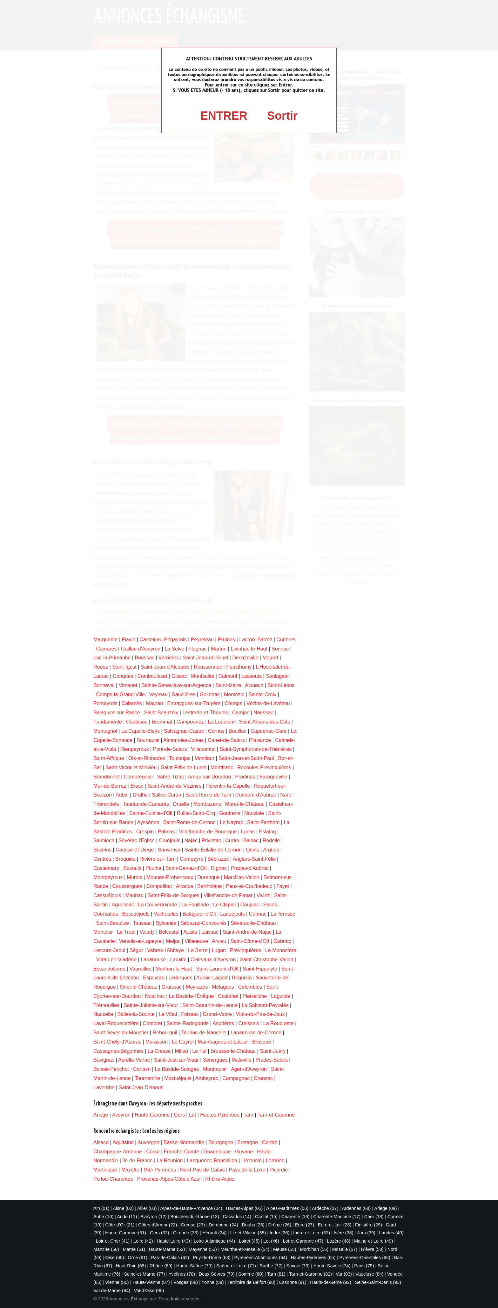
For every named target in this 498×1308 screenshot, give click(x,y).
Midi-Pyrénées (160, 1169)
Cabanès (132, 703)
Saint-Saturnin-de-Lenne (210, 1005)
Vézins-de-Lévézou (268, 703)
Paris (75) (364, 1265)
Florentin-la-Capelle (227, 786)
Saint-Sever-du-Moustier (120, 1032)
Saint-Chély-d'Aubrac (117, 1041)
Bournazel (148, 740)
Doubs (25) (253, 1224)
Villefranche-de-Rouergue (208, 831)
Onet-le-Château (138, 987)
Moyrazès (197, 987)
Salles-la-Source (135, 1014)
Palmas (166, 831)
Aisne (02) (123, 1208)
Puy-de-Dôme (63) (211, 1257)
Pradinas (245, 776)
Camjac (240, 712)
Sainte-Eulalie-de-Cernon (213, 849)
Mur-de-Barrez (109, 786)
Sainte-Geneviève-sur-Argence (176, 685)
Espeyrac (153, 977)
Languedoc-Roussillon (212, 1160)
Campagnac (236, 1078)
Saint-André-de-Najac (247, 932)
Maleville (241, 1060)
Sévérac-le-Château (253, 923)
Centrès (102, 859)
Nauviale (254, 813)
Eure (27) (304, 1224)
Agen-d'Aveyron (249, 1069)
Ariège (100, 1115)
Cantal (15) (266, 1216)
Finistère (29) (368, 1224)
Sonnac (280, 648)
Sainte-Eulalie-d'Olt (150, 813)
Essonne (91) (292, 1282)
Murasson (156, 1041)
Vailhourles (166, 914)
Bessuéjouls (135, 914)
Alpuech (254, 685)
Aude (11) (127, 1216)
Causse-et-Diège (135, 849)
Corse (153, 1151)
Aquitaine (123, 1142)
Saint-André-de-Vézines (174, 786)
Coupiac (249, 904)
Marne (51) (134, 1249)
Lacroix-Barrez (255, 639)
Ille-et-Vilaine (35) (248, 1232)
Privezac (211, 840)
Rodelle (271, 840)
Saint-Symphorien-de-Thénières (256, 749)
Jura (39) (366, 1232)
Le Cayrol (182, 1041)
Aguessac (123, 904)
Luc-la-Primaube (112, 657)
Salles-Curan (166, 794)
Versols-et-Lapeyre (140, 941)
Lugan (219, 950)
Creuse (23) (193, 1224)
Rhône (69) (161, 1265)
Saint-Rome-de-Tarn (208, 794)
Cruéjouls (169, 840)
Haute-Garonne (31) (125, 1232)
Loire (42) (143, 1241)
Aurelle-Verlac (134, 1060)
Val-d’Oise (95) (149, 1290)
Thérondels (106, 804)
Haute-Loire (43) (173, 1241)
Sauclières (184, 694)
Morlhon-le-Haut (174, 968)
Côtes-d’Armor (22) (157, 1224)
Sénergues (215, 1060)
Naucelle (103, 1014)
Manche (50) (106, 1249)
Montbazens (207, 804)
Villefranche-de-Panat (228, 895)
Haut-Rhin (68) (131, 1265)
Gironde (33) (186, 1232)
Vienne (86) (117, 1282)
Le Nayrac (231, 822)
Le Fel (199, 1051)
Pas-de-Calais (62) (170, 1257)
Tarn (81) (276, 1274)
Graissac (172, 987)
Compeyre (191, 859)
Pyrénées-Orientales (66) (364, 1257)
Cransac (263, 1078)
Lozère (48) (339, 1241)
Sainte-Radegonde (187, 1023)
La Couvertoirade (157, 904)
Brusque (261, 1041)
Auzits (190, 932)
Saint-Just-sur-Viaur (176, 1060)
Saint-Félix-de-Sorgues (173, 895)
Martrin (218, 648)
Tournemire (147, 1078)
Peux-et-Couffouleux (249, 886)
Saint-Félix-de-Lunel (183, 767)
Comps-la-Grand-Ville (120, 694)
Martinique (105, 1169)
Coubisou (137, 721)
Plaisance (260, 740)
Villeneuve (196, 941)
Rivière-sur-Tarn (157, 859)
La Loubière (221, 721)
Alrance (184, 886)
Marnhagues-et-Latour (223, 1041)
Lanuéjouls (232, 914)
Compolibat (159, 886)
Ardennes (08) (356, 1208)
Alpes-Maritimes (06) (287, 1208)
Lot (192, 1115)
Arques (271, 849)
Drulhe (140, 794)
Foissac (190, 1014)
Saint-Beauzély (161, 712)
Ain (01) (101, 1208)
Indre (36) (279, 1232)
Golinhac (210, 694)
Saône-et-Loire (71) (236, 1265)
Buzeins (102, 849)
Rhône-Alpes (220, 1179)
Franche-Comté (181, 1151)
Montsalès (202, 676)
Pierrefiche (255, 996)
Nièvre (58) (372, 1249)
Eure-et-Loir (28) (335, 1224)
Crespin (145, 831)
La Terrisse (283, 914)
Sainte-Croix (262, 694)
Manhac (134, 895)
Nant (285, 794)
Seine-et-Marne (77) (144, 1274)
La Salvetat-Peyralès (265, 1005)
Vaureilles (140, 968)
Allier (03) (147, 1208)
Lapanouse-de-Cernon (256, 1032)
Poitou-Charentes (113, 1179)
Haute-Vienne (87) (151, 1282)
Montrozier (215, 1069)
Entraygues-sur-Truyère (193, 703)
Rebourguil (164, 1032)
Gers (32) (159, 1232)
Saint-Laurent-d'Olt (217, 968)
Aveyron (121, 1115)
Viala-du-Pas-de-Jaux (260, 1014)
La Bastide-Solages (177, 1069)
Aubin (122, 794)
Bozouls (132, 868)
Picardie (278, 1169)
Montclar (103, 932)
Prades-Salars (272, 1060)
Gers (179, 1115)
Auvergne (148, 1142)
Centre (269, 1142)
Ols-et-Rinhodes (146, 758)
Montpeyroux (108, 877)
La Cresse (159, 1051)
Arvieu (219, 941)
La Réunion (170, 1160)
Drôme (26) (279, 1224)
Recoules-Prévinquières (264, 767)
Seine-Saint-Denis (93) (378, 1282)
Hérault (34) (214, 1232)
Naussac (263, 712)
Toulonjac (180, 758)
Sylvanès (166, 923)
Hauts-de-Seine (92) (330, 1282)
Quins (252, 849)
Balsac (251, 840)
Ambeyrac (206, 1078)
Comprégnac (138, 776)
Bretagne (247, 1142)
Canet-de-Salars (226, 740)
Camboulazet (152, 676)
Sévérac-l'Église (136, 840)
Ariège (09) (385, 1208)
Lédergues (180, 977)
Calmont (227, 676)
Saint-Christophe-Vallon (266, 959)
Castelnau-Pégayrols (163, 639)
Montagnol (105, 731)
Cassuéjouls (107, 895)
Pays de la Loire (247, 1169)
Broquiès (125, 859)
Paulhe (153, 868)
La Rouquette (278, 1023)
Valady (147, 932)
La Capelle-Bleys (140, 731)
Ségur (136, 950)
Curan (232, 840)
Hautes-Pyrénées (219, 1115)
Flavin (129, 639)
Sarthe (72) (271, 1265)
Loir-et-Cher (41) (113, 1241)
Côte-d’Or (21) (119, 1224)
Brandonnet (106, 776)
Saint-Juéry (273, 1051)
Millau (181, 1051)
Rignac (219, 868)
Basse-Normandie (184, 1142)
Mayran (154, 703)
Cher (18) (374, 1216)
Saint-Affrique (108, 758)
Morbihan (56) (314, 1249)
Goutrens (229, 813)
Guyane (244, 1151)
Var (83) (344, 1274)
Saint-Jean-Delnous (141, 1087)
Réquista (242, 977)
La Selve (174, 648)
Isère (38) (343, 1232)
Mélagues (223, 987)
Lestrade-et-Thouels (205, 712)
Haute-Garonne (152, 1115)
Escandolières (109, 968)
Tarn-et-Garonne (276, 1115)
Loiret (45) (249, 1241)
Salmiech (103, 840)
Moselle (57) (344, 1249)
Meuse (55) (284, 1249)
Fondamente (107, 721)
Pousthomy (239, 667)
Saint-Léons (280, 685)
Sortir (282, 115)
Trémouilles (106, 1005)
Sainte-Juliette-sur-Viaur (151, 1005)
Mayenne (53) (203, 1249)
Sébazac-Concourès (203, 923)
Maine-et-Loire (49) (373, 1241)
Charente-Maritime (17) (336, 1216)
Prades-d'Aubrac (250, 868)
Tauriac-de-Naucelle (203, 1032)
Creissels (248, 1023)
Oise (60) (114, 1257)
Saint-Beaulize (112, 923)
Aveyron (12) (153, 1216)
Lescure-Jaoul (109, 950)
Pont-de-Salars (170, 749)
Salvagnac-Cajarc (184, 731)
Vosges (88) (185, 1282)
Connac (257, 914)
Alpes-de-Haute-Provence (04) (191, 1208)
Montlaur (204, 758)
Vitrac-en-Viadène (116, 959)
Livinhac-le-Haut (249, 648)
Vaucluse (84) (370, 1274)
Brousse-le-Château (233, 1051)
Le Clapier (224, 904)
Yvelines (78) (182, 1274)
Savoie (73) (298, 1265)
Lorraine (275, 1160)
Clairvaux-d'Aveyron (213, 959)
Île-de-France (137, 1160)
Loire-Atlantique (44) (214, 1241)
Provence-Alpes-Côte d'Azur (169, 1179)
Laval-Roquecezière (115, 1023)
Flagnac (198, 648)
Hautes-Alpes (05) (244, 1208)
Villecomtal (203, 749)
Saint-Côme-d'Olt (249, 941)
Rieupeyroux (134, 749)
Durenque (208, 877)
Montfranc (222, 767)
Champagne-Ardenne (117, 1151)
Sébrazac (218, 859)
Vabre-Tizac (170, 776)
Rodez (100, 667)
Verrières (168, 657)
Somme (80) (250, 1274)
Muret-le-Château (245, 804)
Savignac (103, 1060)
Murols (134, 877)
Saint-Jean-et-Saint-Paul (246, 758)
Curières (285, 639)
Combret (152, 1023)
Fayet (282, 886)
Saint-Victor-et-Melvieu (131, 767)
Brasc (136, 786)
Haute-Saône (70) (194, 1265)
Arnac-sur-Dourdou (209, 776)
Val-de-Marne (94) (111, 1290)
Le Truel (126, 932)
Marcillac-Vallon (241, 877)
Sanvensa (169, 849)
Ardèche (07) (325, 1208)
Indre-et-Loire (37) (311, 1232)
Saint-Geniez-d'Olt (186, 868)
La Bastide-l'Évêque (191, 996)
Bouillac (237, 731)
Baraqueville (273, 776)
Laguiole (280, 996)
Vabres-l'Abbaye (165, 950)
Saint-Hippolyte (260, 968)
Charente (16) (295, 1216)
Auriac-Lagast (212, 977)
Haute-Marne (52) (167, 1249)
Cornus (216, 731)
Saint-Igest (124, 667)
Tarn (248, 1115)
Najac (191, 840)
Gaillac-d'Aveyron (141, 648)
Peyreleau (202, 639)
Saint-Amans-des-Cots (264, 721)
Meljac (173, 941)
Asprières (223, 1023)
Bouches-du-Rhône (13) (194, 1216)
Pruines (226, 639)
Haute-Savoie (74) (332, 1265)
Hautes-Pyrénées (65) (313, 1257)
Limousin (251, 1160)
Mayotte (130, 1169)
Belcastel (169, 932)
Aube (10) (103, 1216)
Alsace (101, 1142)
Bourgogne (220, 1142)
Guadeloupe (217, 1151)
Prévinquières (245, 950)
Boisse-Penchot (111, 1069)
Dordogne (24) (223, 1224)
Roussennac (208, 667)
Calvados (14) (237, 1216)
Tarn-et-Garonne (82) (310, 1274)
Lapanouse (153, 959)
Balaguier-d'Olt (199, 914)
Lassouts (251, 676)
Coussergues (127, 886)
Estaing (267, 831)
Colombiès (250, 987)
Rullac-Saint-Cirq (196, 813)
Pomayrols (105, 703)
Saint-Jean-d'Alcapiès (165, 667)
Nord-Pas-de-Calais (202, 1169)
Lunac (248, 831)
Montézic (234, 694)
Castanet (228, 996)
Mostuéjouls (177, 1078)
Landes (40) (391, 1232)
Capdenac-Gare (269, 731)
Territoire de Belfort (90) (251, 1282)
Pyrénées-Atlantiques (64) (260, 1257)
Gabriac (282, 941)
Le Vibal (168, 1014)
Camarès (106, 648)
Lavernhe (104, 1087)
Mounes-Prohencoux (169, 877)
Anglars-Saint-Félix (254, 859)
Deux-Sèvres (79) (217, 1274)
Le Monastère (280, 950)
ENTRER (223, 115)
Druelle (181, 804)
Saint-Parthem (263, 822)
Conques (123, 676)
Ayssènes (148, 822)
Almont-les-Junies (183, 740)
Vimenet (128, 685)
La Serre (197, 950)
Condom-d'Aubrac (255, 794)
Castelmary (106, 868)
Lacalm (178, 959)
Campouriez (190, 721)
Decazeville (245, 657)
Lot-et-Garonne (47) (303, 1241)
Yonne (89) (213, 1282)
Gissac (179, 676)
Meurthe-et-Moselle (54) (245, 1249)
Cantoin (142, 1069)
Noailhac (155, 996)
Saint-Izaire (228, 685)
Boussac (144, 657)
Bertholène (209, 886)
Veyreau (158, 694)
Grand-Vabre (217, 1014)
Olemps (233, 703)
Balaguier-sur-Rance (116, 712)
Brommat (162, 721)
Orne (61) (137, 1257)
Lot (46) (271, 1241)
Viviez (263, 895)
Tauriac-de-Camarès (146, 804)
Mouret (270, 657)
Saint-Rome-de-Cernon (189, 822)
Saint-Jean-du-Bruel (205, 657)
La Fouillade (195, 904)
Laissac (210, 932)
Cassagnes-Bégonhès (118, 1051)
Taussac (142, 923)
